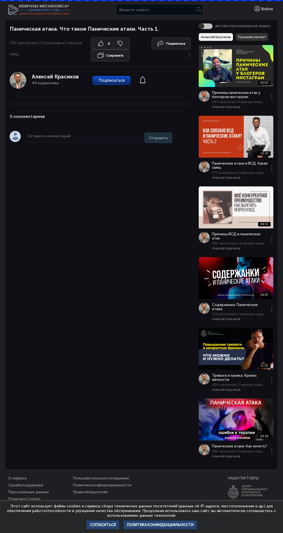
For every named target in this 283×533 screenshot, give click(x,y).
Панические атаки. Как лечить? (239, 446)
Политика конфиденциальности (102, 485)
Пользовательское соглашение (101, 478)
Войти (264, 8)
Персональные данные (28, 492)
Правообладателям (90, 492)
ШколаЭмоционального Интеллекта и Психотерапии (255, 491)
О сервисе (17, 478)
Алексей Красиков (55, 76)
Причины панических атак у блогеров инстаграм (236, 95)
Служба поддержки (25, 485)
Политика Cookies (24, 499)
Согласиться (103, 525)
